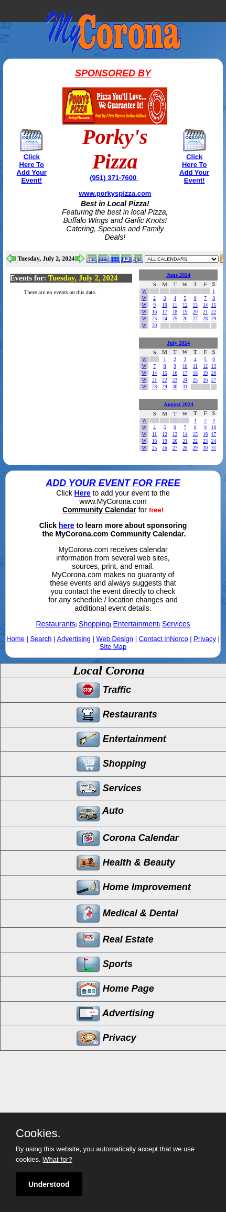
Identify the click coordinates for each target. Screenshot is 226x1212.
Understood (49, 1184)
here (66, 525)
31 (184, 386)
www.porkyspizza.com (115, 193)
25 (175, 318)
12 (184, 305)
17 (164, 312)
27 (195, 318)
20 (195, 312)
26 (184, 318)
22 (213, 312)
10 (164, 305)
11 (175, 305)
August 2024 (178, 404)
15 (213, 305)
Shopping (94, 624)
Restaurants (55, 624)
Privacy (204, 639)
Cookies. (38, 1133)
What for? (57, 1159)
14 (205, 305)
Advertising (74, 639)
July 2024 (178, 343)
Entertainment (136, 624)
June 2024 (178, 275)
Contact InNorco (163, 639)
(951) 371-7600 (114, 178)
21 (205, 312)
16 (154, 312)
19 (184, 312)
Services (176, 624)
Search (40, 639)
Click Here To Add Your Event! (32, 168)
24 (164, 318)
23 (154, 318)
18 (175, 312)
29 (213, 318)
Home (15, 639)
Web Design (114, 639)
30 (154, 325)
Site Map (113, 646)
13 (195, 305)
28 (205, 318)
